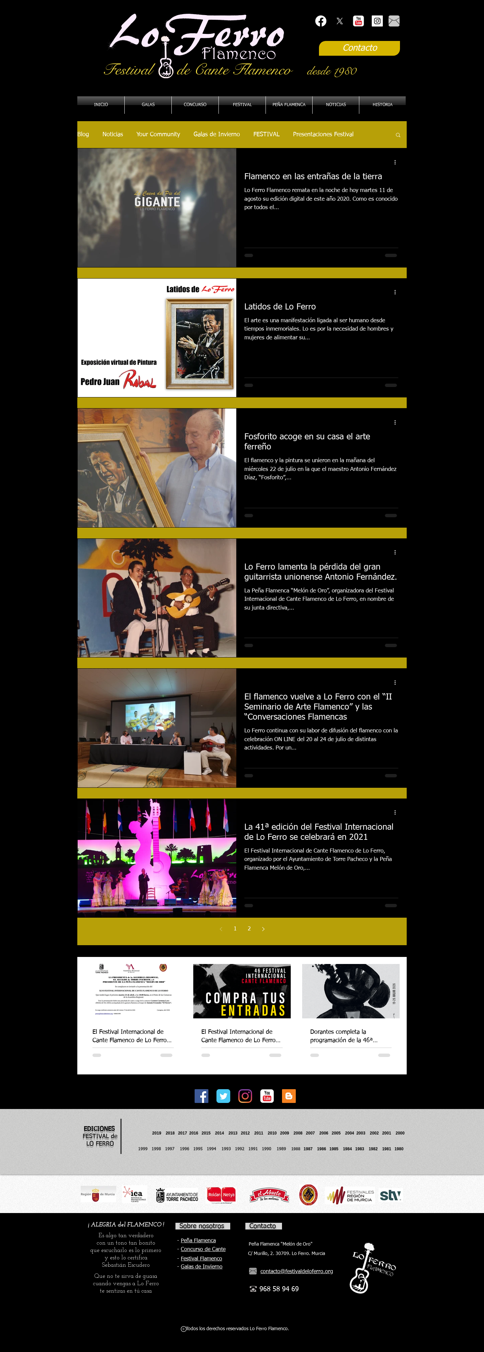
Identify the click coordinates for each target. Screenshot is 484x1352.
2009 (286, 1133)
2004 (349, 1133)
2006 (325, 1133)
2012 (247, 1133)
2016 (193, 1133)
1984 (349, 1149)
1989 (283, 1149)
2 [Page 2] (249, 929)
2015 (206, 1133)
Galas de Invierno (217, 135)
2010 (272, 1133)
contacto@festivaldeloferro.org (296, 1271)
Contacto (262, 1226)
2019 (157, 1133)
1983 (359, 1149)
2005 (338, 1133)
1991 (253, 1149)
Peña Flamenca (198, 1241)
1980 (400, 1149)
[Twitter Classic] (223, 1096)
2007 (312, 1133)
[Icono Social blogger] (289, 1096)
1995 (198, 1149)
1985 (333, 1149)
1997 (172, 1149)
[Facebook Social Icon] (201, 1096)
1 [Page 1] (235, 929)
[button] (289, 105)
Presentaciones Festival (323, 135)
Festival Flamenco (201, 1259)
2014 (219, 1133)
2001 (389, 1133)
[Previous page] (221, 929)
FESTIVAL (266, 135)
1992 (239, 1149)
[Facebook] (320, 21)
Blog (83, 135)
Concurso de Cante (203, 1249)
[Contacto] (359, 48)
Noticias (113, 135)
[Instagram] (245, 1096)
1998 (158, 1149)
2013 (235, 1133)
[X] (339, 21)
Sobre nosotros (201, 1226)
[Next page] (263, 929)
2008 (299, 1133)
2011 (261, 1133)
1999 (145, 1149)
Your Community (158, 135)
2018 (171, 1133)
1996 (186, 1149)
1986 (322, 1149)
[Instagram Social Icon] (377, 21)
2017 (182, 1133)
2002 (374, 1133)
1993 (226, 1149)
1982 (375, 1149)
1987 (310, 1149)
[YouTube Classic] (358, 21)
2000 (400, 1133)
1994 (212, 1149)
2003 (363, 1133)
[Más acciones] (397, 162)
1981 (386, 1149)
